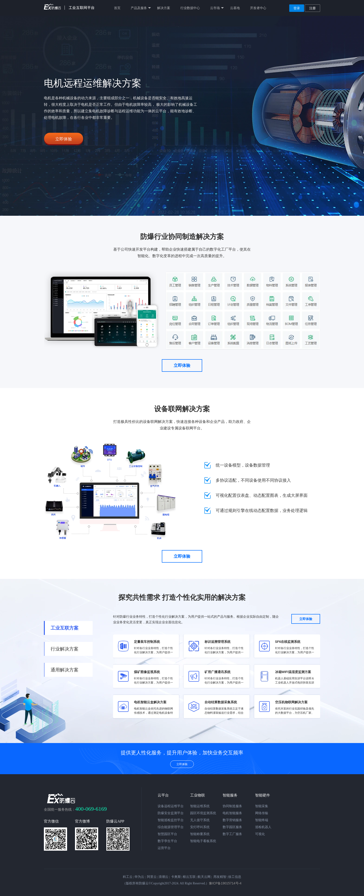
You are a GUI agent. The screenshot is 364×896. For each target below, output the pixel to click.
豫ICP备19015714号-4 (225, 883)
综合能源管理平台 (171, 827)
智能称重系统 (200, 834)
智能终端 (261, 820)
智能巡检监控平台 (171, 820)
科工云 (128, 877)
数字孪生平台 (167, 841)
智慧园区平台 (167, 834)
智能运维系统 (200, 806)
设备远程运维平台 (171, 806)
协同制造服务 (232, 806)
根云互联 (189, 877)
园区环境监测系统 (203, 813)
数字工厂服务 (232, 834)
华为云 (139, 877)
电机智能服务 (232, 813)
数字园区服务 (232, 827)
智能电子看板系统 (203, 841)
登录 (296, 8)
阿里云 (152, 877)
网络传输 (261, 813)
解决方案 (163, 8)
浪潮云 (163, 877)
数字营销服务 (232, 820)
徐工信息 (234, 877)
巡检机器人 (263, 827)
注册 (312, 8)
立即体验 (63, 139)
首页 (117, 8)
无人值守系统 (200, 820)
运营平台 (164, 848)
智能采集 (261, 806)
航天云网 (204, 877)
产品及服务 (141, 8)
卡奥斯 (176, 877)
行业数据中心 (190, 8)
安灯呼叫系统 (200, 827)
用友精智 (219, 877)
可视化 (260, 834)
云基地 (235, 8)
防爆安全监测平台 (171, 813)
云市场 (217, 8)
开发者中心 (258, 8)
